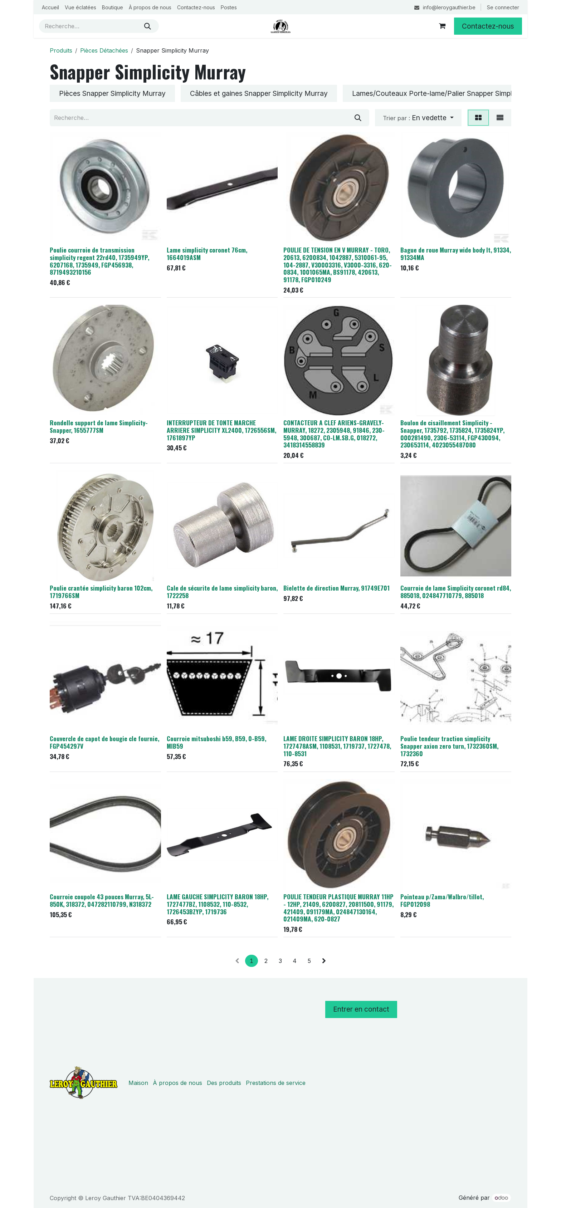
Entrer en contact (361, 1009)
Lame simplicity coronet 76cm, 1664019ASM (207, 253)
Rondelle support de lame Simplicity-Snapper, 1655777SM (99, 426)
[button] (418, 117)
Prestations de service (276, 1082)
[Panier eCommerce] (442, 26)
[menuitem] (50, 7)
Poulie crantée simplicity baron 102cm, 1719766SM (101, 591)
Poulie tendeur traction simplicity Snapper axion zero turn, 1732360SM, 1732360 (449, 746)
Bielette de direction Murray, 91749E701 (336, 588)
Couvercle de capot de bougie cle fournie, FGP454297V (104, 742)
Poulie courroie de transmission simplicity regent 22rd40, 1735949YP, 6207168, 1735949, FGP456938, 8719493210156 (99, 261)
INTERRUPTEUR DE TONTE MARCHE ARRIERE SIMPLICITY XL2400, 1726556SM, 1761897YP (221, 430)
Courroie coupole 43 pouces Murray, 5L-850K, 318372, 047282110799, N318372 (102, 900)
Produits (61, 50)
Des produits (224, 1082)
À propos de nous (177, 1082)
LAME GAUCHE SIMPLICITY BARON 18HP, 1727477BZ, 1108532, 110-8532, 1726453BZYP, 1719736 (217, 904)
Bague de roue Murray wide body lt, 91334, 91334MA (455, 253)
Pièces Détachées (104, 50)
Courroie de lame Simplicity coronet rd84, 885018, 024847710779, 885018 (455, 591)
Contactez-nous (488, 26)
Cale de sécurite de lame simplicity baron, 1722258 (222, 591)
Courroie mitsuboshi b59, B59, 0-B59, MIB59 (216, 742)
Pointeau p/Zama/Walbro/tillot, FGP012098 (442, 900)
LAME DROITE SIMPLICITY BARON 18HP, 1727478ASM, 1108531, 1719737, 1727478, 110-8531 (337, 746)
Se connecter (503, 7)
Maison (138, 1082)
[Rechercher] (147, 26)
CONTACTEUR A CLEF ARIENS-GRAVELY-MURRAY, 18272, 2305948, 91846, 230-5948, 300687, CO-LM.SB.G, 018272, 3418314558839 (334, 433)
